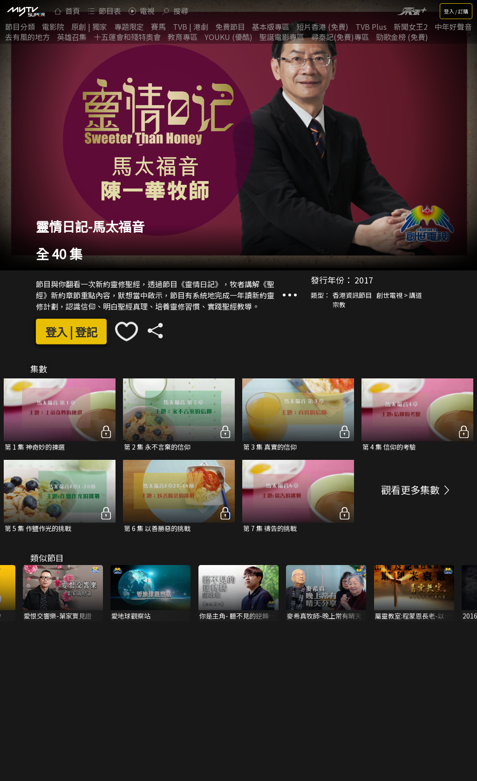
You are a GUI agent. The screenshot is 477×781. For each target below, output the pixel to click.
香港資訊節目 (352, 295)
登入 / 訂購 (456, 11)
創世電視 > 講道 (399, 295)
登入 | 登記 (71, 331)
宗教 (339, 304)
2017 (363, 280)
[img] (26, 11)
